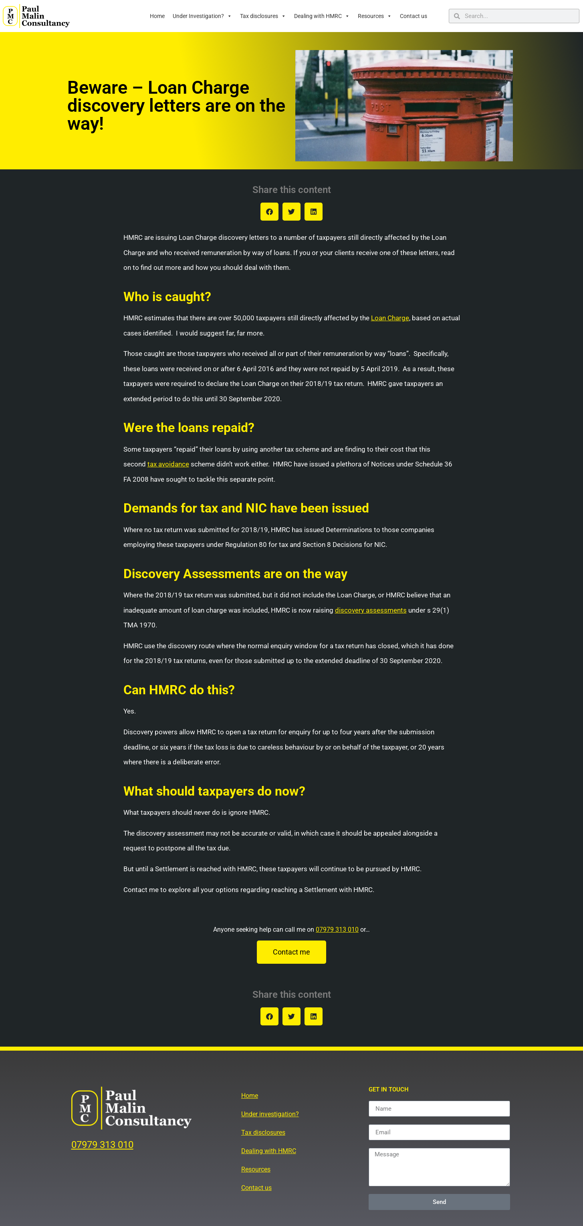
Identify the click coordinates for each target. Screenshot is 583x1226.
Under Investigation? (202, 16)
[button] (269, 212)
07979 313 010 (337, 929)
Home (157, 16)
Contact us (413, 16)
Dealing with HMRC (322, 16)
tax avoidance (168, 464)
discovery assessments (371, 610)
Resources (375, 16)
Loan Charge (390, 318)
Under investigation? (270, 1114)
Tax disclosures (263, 16)
